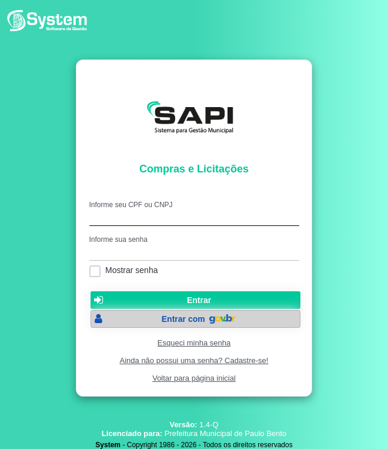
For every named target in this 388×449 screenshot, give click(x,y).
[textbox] (194, 217)
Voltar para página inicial (194, 378)
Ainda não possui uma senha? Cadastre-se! (194, 360)
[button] (195, 300)
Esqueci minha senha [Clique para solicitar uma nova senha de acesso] (194, 342)
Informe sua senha (118, 239)
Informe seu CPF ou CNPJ (131, 205)
